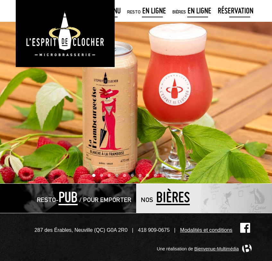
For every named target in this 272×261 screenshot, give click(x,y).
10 (165, 177)
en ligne (146, 11)
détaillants (61, 11)
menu (105, 11)
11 (172, 177)
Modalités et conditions (206, 230)
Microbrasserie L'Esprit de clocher (65, 33)
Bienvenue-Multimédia (216, 248)
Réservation (235, 11)
